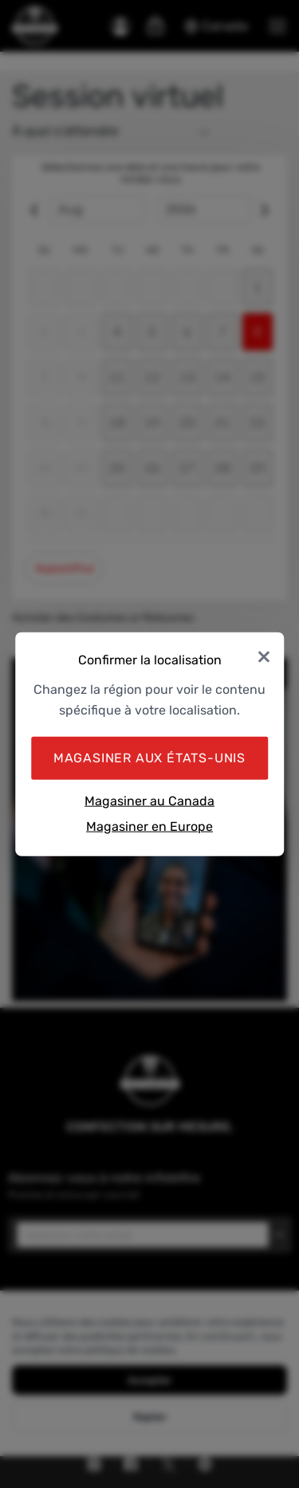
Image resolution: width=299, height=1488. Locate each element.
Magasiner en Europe (149, 825)
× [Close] (264, 655)
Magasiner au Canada (149, 801)
